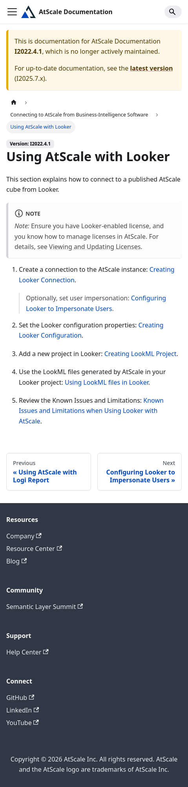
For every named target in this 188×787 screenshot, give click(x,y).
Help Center (27, 652)
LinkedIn (22, 710)
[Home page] (13, 102)
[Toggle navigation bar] (12, 12)
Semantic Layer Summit (44, 606)
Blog (16, 561)
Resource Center (34, 548)
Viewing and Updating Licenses (95, 246)
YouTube (22, 722)
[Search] (173, 11)
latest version (151, 68)
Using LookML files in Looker (106, 382)
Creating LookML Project (140, 353)
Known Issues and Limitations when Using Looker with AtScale (91, 410)
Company (24, 536)
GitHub (20, 697)
